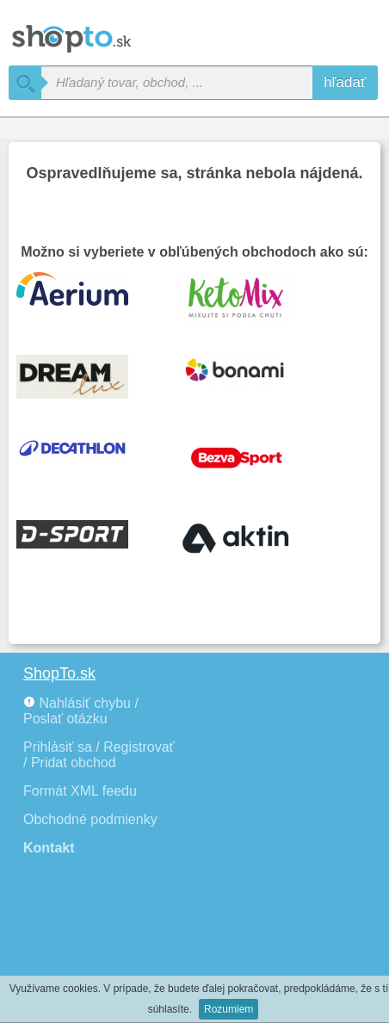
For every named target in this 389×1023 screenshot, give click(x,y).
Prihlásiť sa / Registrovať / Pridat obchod (99, 755)
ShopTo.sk (59, 673)
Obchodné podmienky (90, 819)
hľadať (345, 82)
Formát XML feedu (80, 791)
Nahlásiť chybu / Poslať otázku (81, 711)
